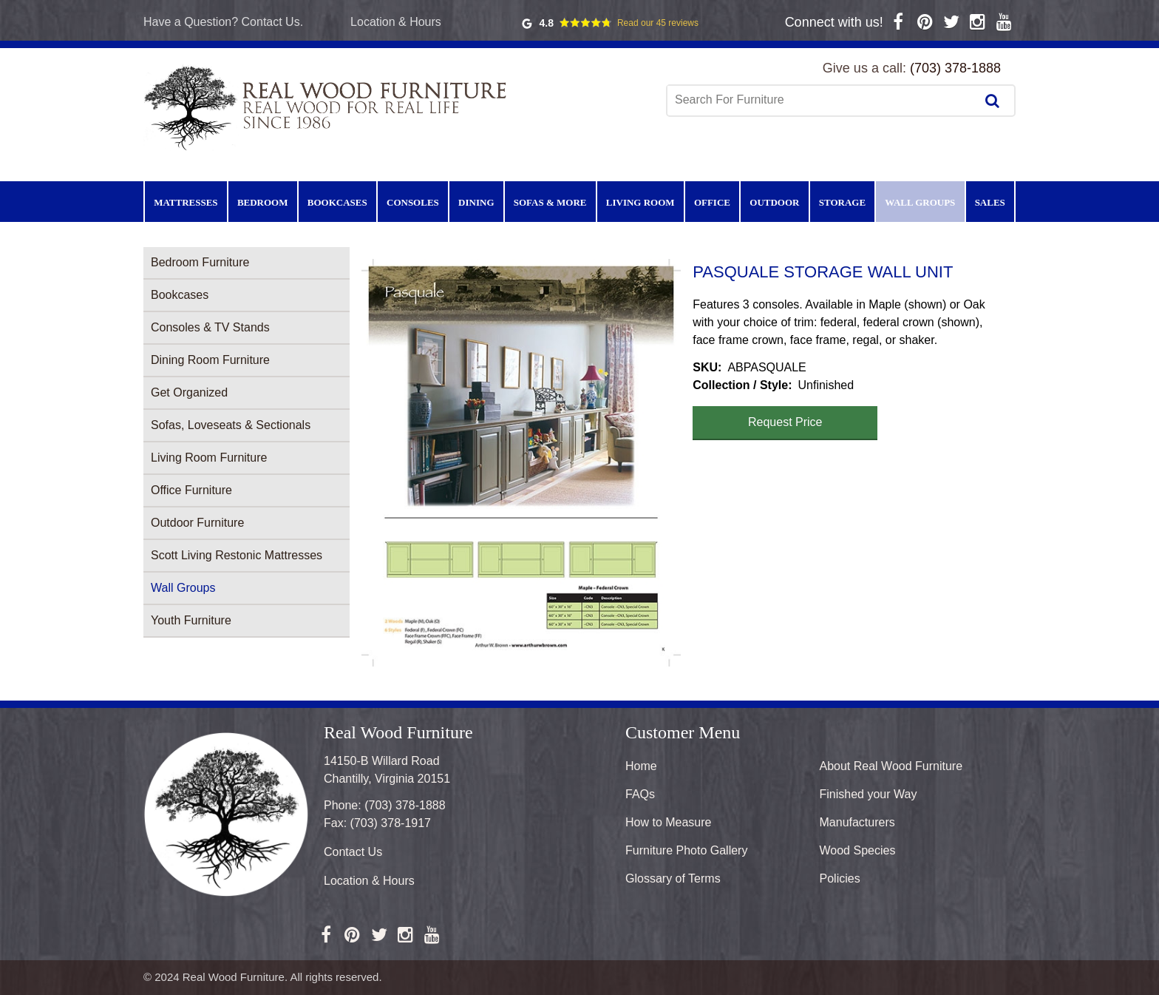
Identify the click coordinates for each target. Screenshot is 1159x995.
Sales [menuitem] (990, 202)
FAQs (640, 794)
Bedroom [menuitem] (262, 202)
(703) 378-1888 (955, 68)
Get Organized (189, 392)
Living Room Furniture (209, 457)
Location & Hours (395, 22)
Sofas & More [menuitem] (550, 202)
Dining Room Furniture (210, 360)
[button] (521, 463)
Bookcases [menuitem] (337, 202)
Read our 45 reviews (658, 23)
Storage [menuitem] (842, 202)
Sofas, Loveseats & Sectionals (230, 425)
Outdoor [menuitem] (774, 202)
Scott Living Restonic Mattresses (236, 555)
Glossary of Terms (673, 878)
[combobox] (822, 100)
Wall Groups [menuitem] (920, 202)
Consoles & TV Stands (210, 327)
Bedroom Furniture (200, 262)
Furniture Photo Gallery (686, 850)
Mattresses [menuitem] (185, 202)
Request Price (785, 422)
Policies (840, 878)
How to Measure (668, 822)
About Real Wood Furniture (891, 766)
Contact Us (353, 852)
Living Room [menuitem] (640, 202)
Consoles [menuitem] (413, 202)
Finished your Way (868, 794)
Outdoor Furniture (197, 522)
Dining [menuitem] (476, 202)
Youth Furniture (191, 620)
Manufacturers (857, 822)
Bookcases (179, 295)
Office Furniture (191, 490)
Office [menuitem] (712, 202)
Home (641, 766)
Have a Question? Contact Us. (223, 22)
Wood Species (858, 850)
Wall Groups (183, 587)
